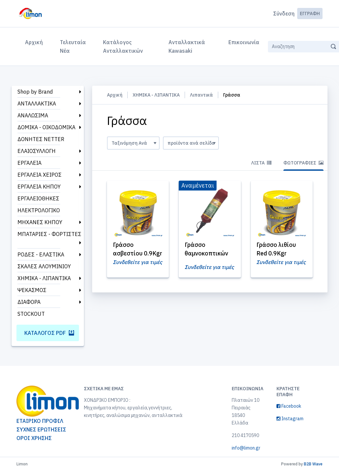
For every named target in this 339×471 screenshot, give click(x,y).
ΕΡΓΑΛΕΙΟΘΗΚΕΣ (38, 198)
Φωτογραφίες (303, 163)
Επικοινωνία (243, 42)
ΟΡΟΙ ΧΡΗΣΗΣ (34, 438)
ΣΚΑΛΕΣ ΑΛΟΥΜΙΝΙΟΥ (44, 266)
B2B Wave (313, 463)
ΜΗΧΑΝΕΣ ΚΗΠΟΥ (39, 222)
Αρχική (35, 41)
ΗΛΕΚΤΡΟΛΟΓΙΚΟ (38, 210)
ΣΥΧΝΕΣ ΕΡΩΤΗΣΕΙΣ (41, 429)
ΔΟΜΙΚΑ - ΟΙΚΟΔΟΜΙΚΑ (46, 127)
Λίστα (261, 163)
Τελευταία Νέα (73, 46)
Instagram (289, 419)
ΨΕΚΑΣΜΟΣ (31, 290)
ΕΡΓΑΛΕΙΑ (29, 163)
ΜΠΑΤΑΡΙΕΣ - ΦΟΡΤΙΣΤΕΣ (49, 234)
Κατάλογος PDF (49, 333)
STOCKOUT (31, 313)
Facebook (288, 406)
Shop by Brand (35, 91)
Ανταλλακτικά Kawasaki (187, 46)
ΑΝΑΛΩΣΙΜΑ (32, 115)
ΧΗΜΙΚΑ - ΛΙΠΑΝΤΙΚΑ (44, 278)
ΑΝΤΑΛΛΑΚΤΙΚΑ (36, 103)
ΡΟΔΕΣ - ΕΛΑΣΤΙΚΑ (40, 254)
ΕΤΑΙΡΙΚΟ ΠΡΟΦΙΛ (39, 421)
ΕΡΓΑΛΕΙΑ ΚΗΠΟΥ (39, 186)
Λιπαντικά (201, 95)
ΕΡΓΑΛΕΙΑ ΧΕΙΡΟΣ (39, 174)
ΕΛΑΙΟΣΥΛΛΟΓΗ (36, 151)
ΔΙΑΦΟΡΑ (28, 302)
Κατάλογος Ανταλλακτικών (123, 46)
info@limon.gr (246, 448)
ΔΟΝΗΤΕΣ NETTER (40, 139)
